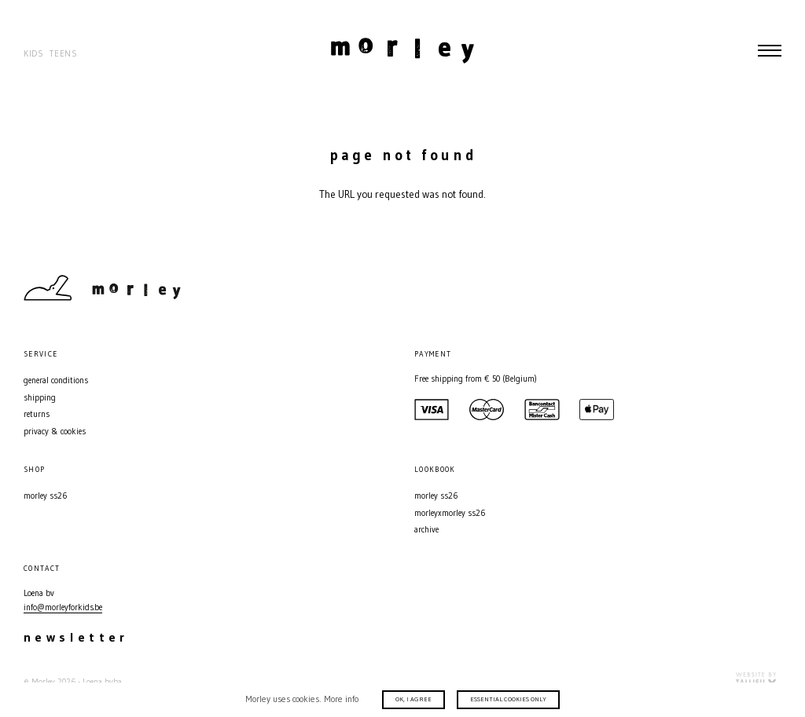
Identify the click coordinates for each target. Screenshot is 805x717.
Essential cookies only (508, 699)
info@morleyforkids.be (63, 607)
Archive (426, 530)
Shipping (40, 398)
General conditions (56, 380)
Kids (34, 54)
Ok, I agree (413, 699)
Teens (63, 54)
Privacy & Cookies (55, 431)
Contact (718, 288)
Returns (37, 414)
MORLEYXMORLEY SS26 (449, 513)
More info (341, 698)
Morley (402, 50)
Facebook (773, 288)
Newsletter (76, 637)
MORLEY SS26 (45, 496)
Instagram (746, 288)
